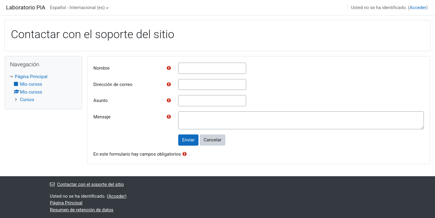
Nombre (101, 68)
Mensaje (102, 117)
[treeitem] (43, 88)
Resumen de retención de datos (81, 210)
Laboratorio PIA (25, 7)
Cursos (27, 99)
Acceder (418, 7)
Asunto (100, 100)
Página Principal (31, 76)
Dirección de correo (112, 84)
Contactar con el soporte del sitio (87, 184)
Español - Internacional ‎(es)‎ (77, 7)
